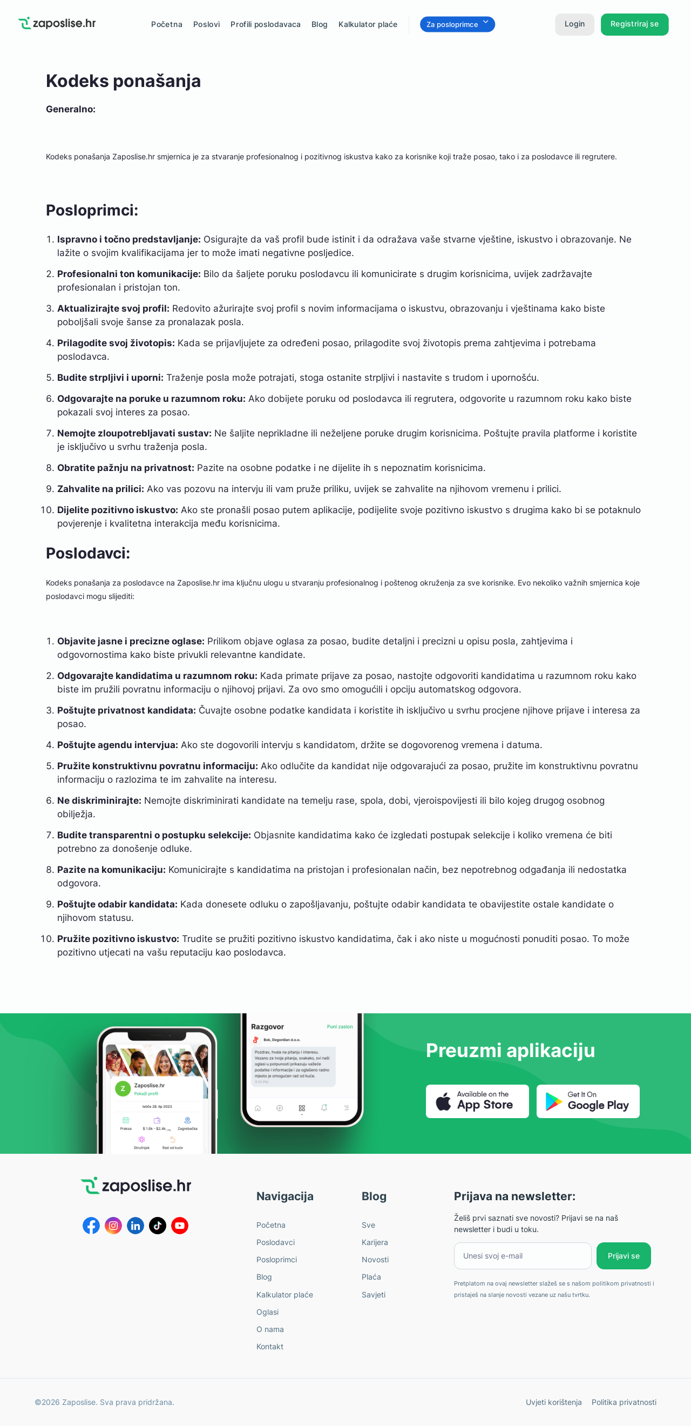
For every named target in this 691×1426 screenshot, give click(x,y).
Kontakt (269, 1346)
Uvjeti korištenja (554, 1402)
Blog (319, 24)
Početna (271, 1224)
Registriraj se (635, 23)
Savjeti (373, 1294)
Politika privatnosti (624, 1402)
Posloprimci (276, 1259)
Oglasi (267, 1311)
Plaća (371, 1276)
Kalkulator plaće (368, 24)
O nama (270, 1329)
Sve (368, 1224)
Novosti (375, 1259)
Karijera (375, 1242)
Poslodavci (275, 1242)
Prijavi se (624, 1255)
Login (575, 23)
